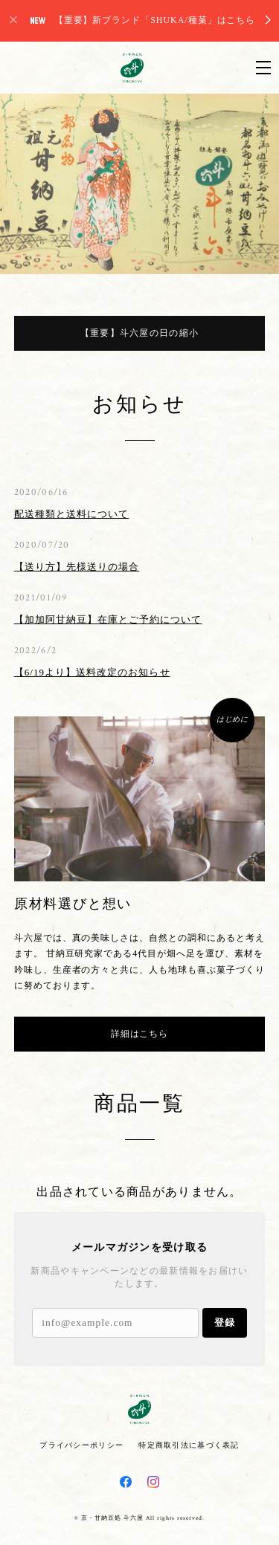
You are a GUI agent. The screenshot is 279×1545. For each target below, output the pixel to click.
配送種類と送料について (71, 513)
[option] (139, 184)
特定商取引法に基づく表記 (188, 1445)
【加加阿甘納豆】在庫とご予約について (108, 619)
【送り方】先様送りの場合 (76, 566)
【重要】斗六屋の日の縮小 (139, 333)
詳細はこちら (140, 1034)
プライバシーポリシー (81, 1445)
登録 (224, 1322)
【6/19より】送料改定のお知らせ (92, 672)
